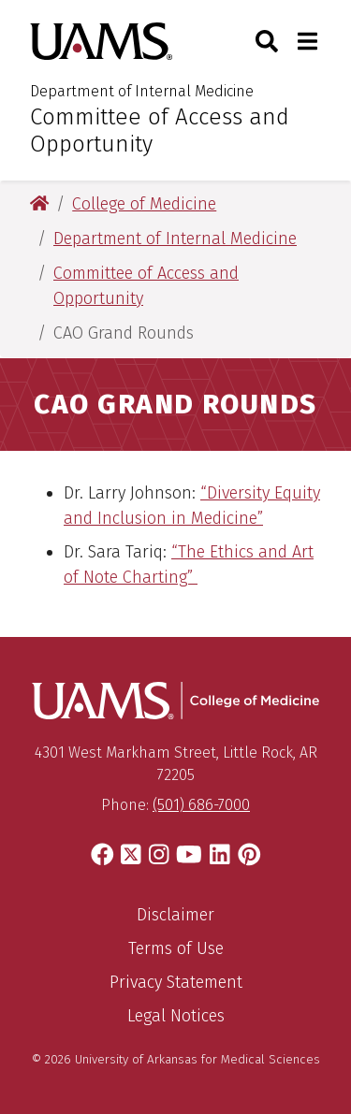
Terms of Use (176, 948)
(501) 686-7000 (201, 805)
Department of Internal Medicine (142, 91)
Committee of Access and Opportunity (159, 130)
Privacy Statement (176, 982)
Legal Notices (176, 1015)
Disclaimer (175, 914)
